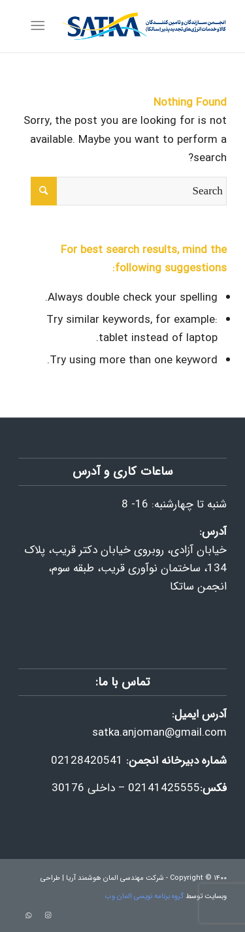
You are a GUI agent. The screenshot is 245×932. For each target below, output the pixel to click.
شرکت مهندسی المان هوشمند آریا (115, 878)
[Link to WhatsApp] (28, 915)
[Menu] (40, 26)
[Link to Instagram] (47, 915)
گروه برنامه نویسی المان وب (144, 896)
